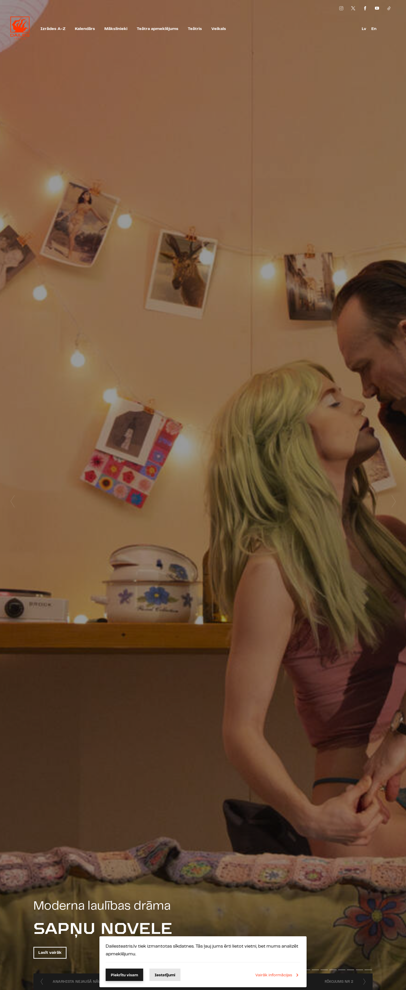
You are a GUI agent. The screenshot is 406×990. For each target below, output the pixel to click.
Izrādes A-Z (53, 29)
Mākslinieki (115, 29)
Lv (364, 29)
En (373, 29)
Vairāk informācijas (277, 975)
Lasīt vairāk (50, 953)
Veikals (218, 29)
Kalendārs (85, 29)
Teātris (195, 29)
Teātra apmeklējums (157, 29)
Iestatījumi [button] (165, 975)
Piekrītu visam (124, 975)
